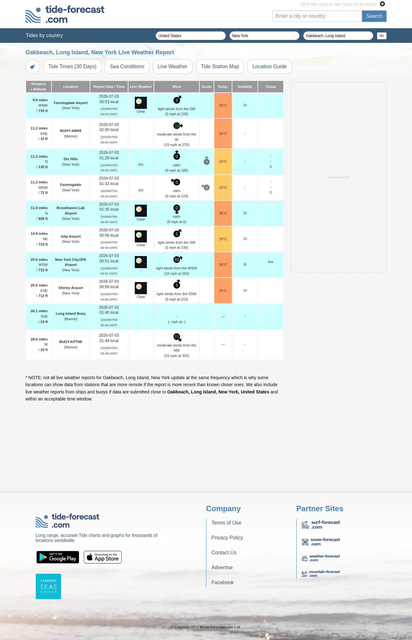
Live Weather (173, 66)
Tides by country (44, 35)
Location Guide (269, 66)
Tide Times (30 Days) (72, 66)
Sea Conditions (127, 66)
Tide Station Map (220, 66)
